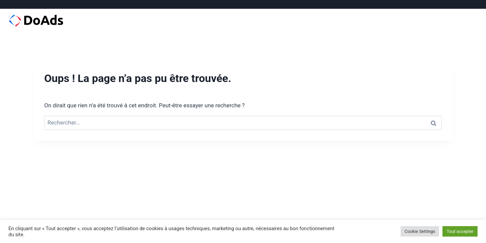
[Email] (473, 4)
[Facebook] (443, 4)
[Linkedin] (463, 4)
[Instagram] (453, 4)
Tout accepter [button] (460, 231)
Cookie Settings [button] (420, 231)
